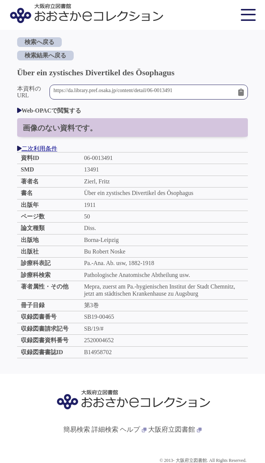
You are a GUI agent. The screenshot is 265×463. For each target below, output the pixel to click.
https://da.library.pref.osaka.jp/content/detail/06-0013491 (144, 92)
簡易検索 (76, 429)
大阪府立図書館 (175, 429)
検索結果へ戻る (45, 55)
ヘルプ (133, 429)
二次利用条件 (37, 148)
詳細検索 (105, 429)
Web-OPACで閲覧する (49, 110)
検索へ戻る (39, 42)
